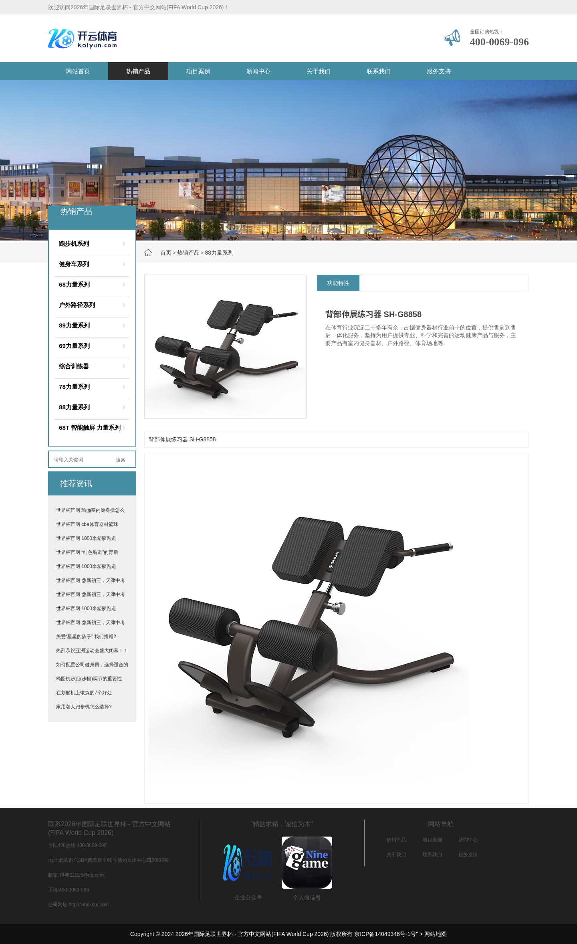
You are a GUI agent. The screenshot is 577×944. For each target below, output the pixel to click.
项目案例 (198, 71)
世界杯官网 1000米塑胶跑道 (86, 538)
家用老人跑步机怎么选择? (84, 707)
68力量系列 (74, 284)
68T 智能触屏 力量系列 (90, 427)
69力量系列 (74, 345)
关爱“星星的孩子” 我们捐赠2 (86, 636)
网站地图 (435, 934)
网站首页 (78, 71)
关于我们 (319, 71)
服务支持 (439, 71)
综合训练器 (74, 366)
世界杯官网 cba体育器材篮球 (87, 524)
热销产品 (138, 71)
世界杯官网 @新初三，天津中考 (90, 580)
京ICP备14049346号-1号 (385, 934)
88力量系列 (219, 252)
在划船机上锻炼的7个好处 (84, 692)
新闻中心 (258, 71)
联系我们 (379, 71)
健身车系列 (74, 264)
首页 (165, 252)
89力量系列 (74, 325)
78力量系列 (74, 386)
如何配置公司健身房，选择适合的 (92, 664)
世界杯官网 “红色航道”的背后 (87, 552)
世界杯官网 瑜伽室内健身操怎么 (90, 510)
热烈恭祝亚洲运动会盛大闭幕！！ (92, 650)
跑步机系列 (74, 243)
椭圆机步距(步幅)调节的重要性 (89, 678)
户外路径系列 (77, 304)
